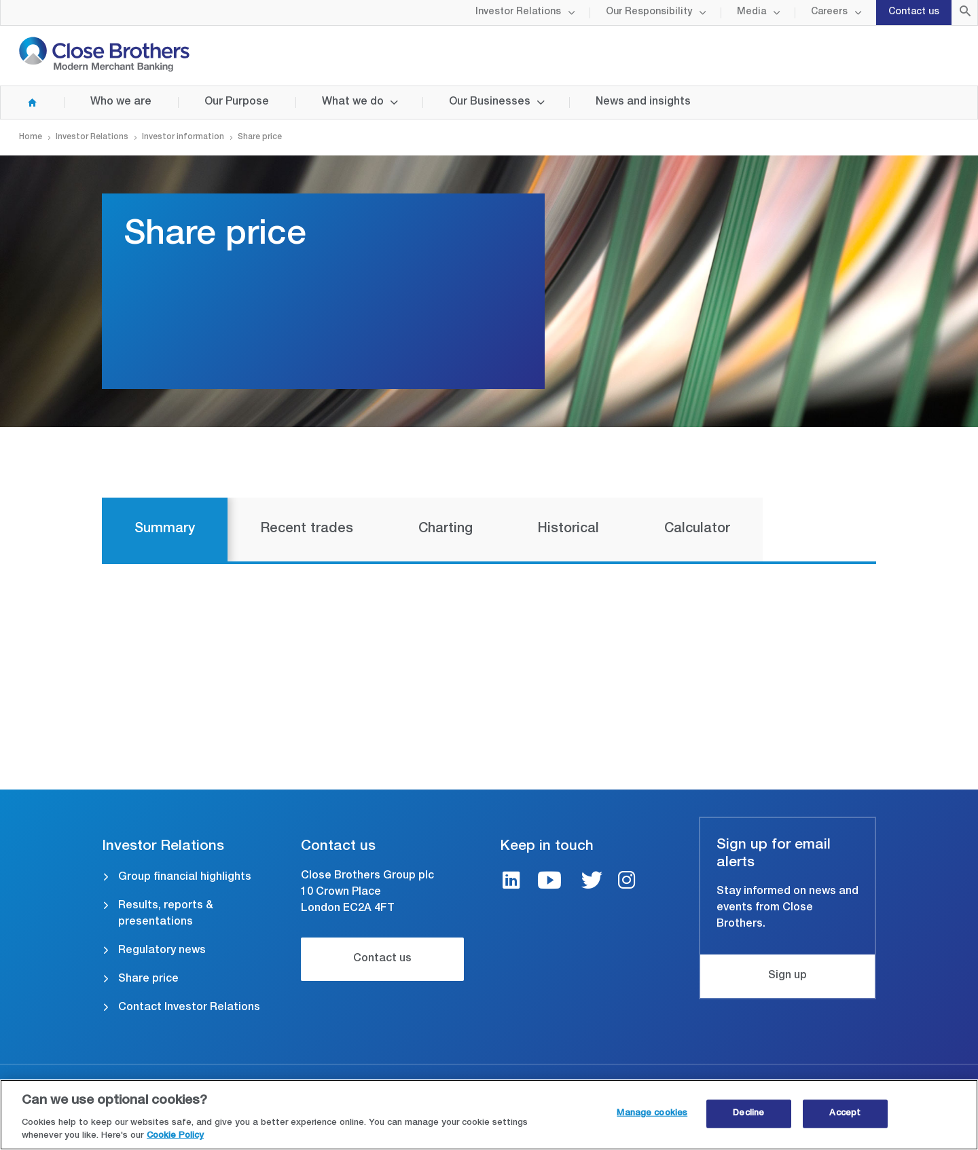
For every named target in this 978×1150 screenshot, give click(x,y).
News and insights (643, 102)
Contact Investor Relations (189, 1008)
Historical (568, 529)
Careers (829, 12)
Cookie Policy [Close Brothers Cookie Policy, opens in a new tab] (175, 1137)
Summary (164, 529)
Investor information (183, 137)
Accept (845, 1114)
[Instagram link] (626, 882)
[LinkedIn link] (511, 882)
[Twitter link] (591, 882)
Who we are (120, 102)
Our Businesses (489, 102)
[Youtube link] (549, 882)
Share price (148, 979)
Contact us (913, 12)
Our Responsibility (649, 12)
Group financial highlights (184, 877)
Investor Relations (518, 12)
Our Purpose (236, 102)
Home (19, 102)
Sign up (787, 976)
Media (751, 12)
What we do (353, 102)
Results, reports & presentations (165, 914)
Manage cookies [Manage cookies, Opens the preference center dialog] (652, 1114)
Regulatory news (162, 951)
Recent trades (306, 529)
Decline (748, 1114)
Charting (445, 529)
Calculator (697, 529)
